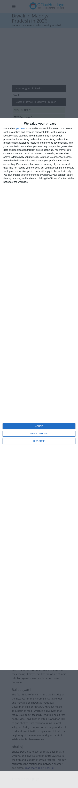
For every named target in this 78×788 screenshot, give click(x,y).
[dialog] (39, 394)
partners (20, 128)
